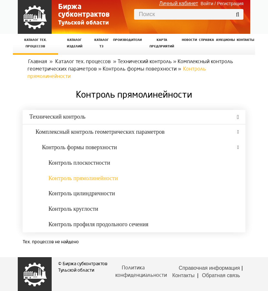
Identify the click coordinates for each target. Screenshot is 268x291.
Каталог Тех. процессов (35, 43)
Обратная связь (221, 275)
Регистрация (230, 3)
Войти (207, 3)
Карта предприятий (161, 43)
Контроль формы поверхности (140, 69)
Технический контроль (145, 61)
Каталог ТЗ (101, 43)
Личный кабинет (178, 3)
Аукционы (225, 40)
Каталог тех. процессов (83, 61)
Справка (206, 40)
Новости (189, 40)
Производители (127, 40)
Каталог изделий (74, 43)
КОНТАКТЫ (245, 40)
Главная (37, 61)
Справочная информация (209, 268)
